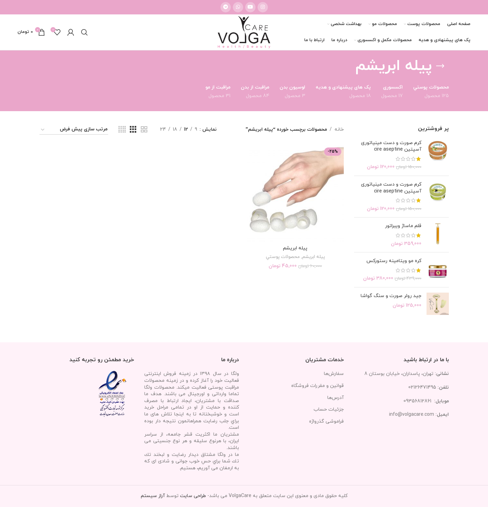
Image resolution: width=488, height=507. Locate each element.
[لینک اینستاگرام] (263, 7)
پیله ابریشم (313, 257)
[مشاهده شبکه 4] (122, 129)
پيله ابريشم (295, 248)
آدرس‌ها (335, 397)
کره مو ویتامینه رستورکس (393, 261)
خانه (339, 129)
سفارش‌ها (334, 373)
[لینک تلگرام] (225, 7)
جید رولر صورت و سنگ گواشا (391, 296)
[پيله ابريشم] (295, 193)
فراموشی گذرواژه (326, 421)
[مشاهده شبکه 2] (144, 129)
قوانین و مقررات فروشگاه (317, 385)
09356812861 (417, 401)
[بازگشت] (440, 66)
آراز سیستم (153, 496)
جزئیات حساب (329, 409)
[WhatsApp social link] (238, 7)
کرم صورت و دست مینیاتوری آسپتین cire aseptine (391, 146)
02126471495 (422, 387)
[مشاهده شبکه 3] (133, 129)
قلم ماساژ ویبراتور (403, 226)
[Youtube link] (250, 7)
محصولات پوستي (283, 257)
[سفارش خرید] (73, 130)
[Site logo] (244, 31)
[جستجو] (84, 32)
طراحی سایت (193, 496)
